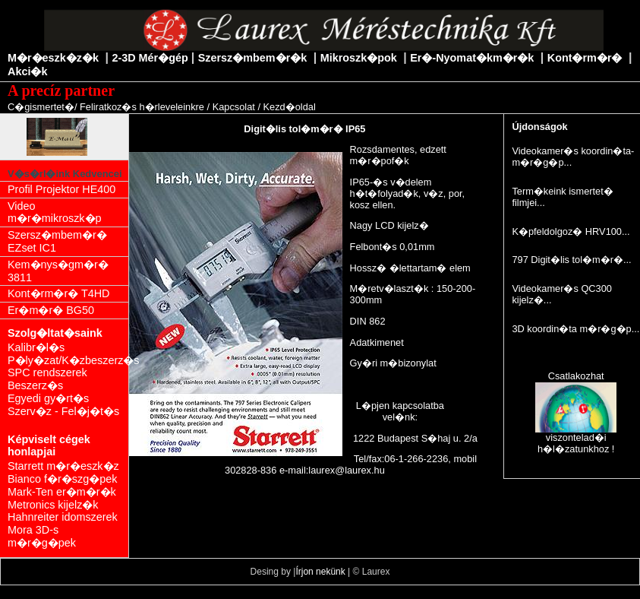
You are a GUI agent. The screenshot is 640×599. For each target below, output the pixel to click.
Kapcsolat (234, 107)
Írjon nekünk (320, 571)
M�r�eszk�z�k (53, 58)
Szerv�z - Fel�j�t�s (63, 411)
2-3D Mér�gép (150, 58)
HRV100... (607, 231)
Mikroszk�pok (358, 58)
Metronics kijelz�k (53, 505)
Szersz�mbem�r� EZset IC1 (57, 241)
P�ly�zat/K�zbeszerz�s (68, 360)
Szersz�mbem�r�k (252, 58)
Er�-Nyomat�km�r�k (472, 58)
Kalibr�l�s (36, 347)
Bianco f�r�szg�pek (62, 479)
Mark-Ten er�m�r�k (62, 492)
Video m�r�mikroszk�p (55, 212)
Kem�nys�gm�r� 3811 (58, 271)
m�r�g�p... (542, 162)
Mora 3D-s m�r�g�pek (42, 536)
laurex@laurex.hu (346, 470)
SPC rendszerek (47, 372)
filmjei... (528, 202)
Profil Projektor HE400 (61, 189)
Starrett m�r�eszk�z (63, 466)
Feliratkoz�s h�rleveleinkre (142, 107)
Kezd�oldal (289, 107)
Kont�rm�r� (585, 58)
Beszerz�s (35, 385)
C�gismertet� (41, 107)
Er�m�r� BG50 (51, 310)
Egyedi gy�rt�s (48, 398)
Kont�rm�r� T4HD (59, 293)
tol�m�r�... (600, 259)
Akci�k (27, 71)
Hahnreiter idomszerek (63, 517)
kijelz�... (531, 300)
